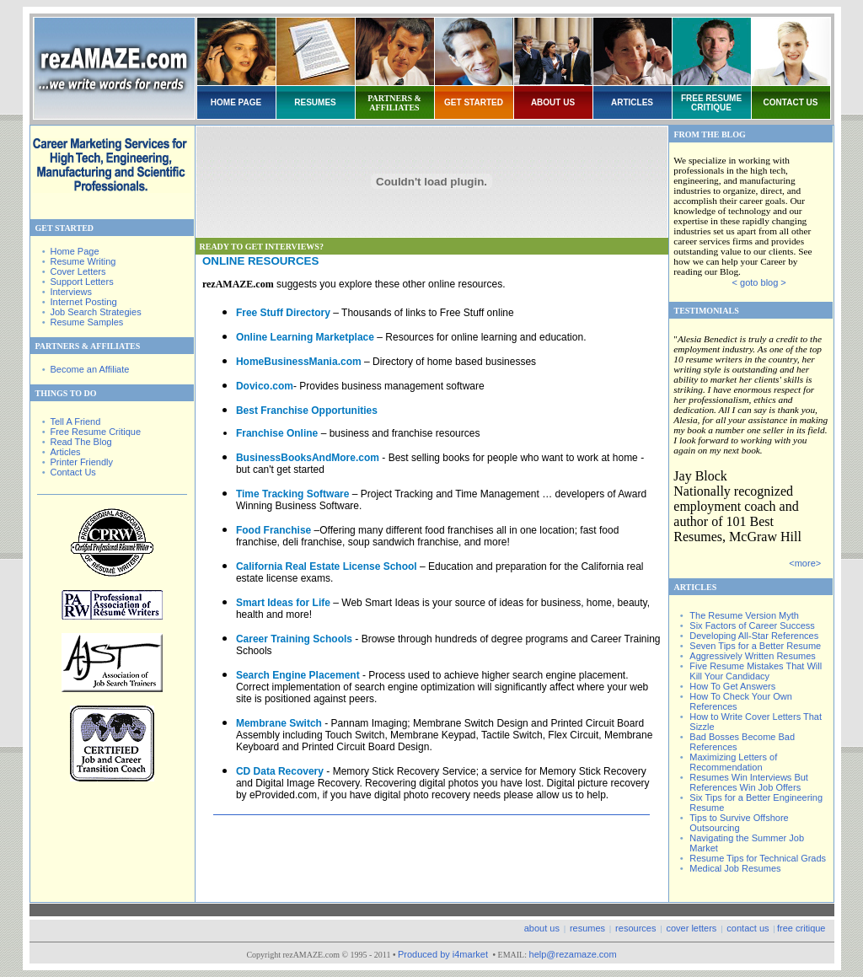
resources (635, 928)
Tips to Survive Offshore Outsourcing (738, 823)
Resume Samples (86, 322)
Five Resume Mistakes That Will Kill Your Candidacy (755, 671)
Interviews (71, 292)
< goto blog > (759, 282)
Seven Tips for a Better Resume (755, 646)
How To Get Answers (732, 686)
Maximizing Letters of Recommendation (733, 762)
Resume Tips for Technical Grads (757, 858)
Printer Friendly (81, 462)
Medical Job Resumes (734, 868)
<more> (805, 563)
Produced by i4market (444, 954)
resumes (587, 928)
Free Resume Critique (95, 432)
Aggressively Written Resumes (752, 656)
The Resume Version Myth (744, 615)
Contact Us (72, 472)
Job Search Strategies (95, 312)
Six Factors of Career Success (752, 625)
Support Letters (81, 281)
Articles (65, 452)
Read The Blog (80, 442)
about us (542, 928)
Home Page (74, 251)
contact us (747, 928)
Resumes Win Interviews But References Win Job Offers (748, 782)
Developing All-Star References (753, 636)
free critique (801, 928)
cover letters (691, 928)
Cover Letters (77, 271)
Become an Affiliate (89, 369)
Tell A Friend (75, 421)
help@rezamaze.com (573, 954)
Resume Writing (82, 261)
